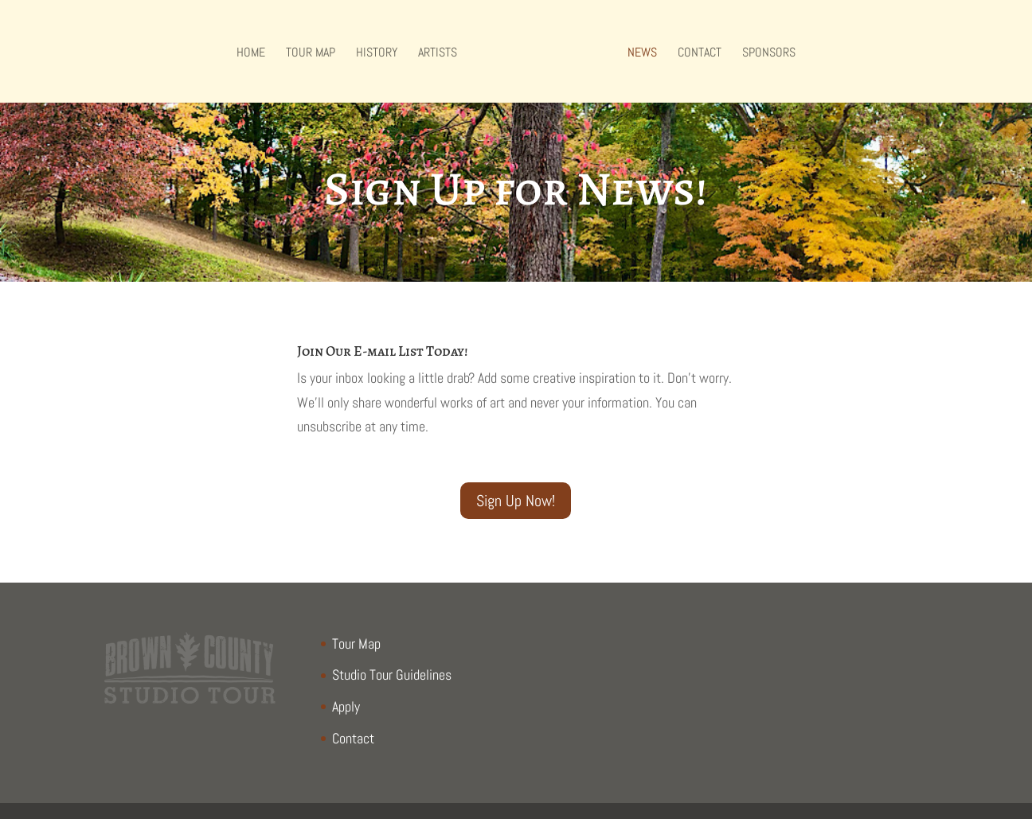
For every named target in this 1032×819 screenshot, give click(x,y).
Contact (699, 53)
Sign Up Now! (515, 500)
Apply (346, 706)
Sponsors (769, 53)
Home (250, 53)
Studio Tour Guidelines (392, 674)
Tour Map (310, 53)
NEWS (642, 53)
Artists (437, 53)
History (376, 53)
